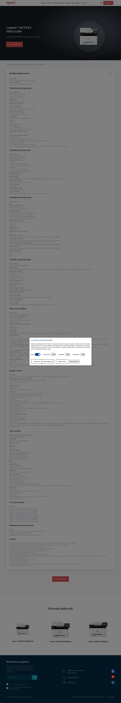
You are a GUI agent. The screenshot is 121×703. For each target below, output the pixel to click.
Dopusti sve (37, 361)
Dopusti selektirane (52, 361)
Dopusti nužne (66, 361)
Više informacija (81, 361)
